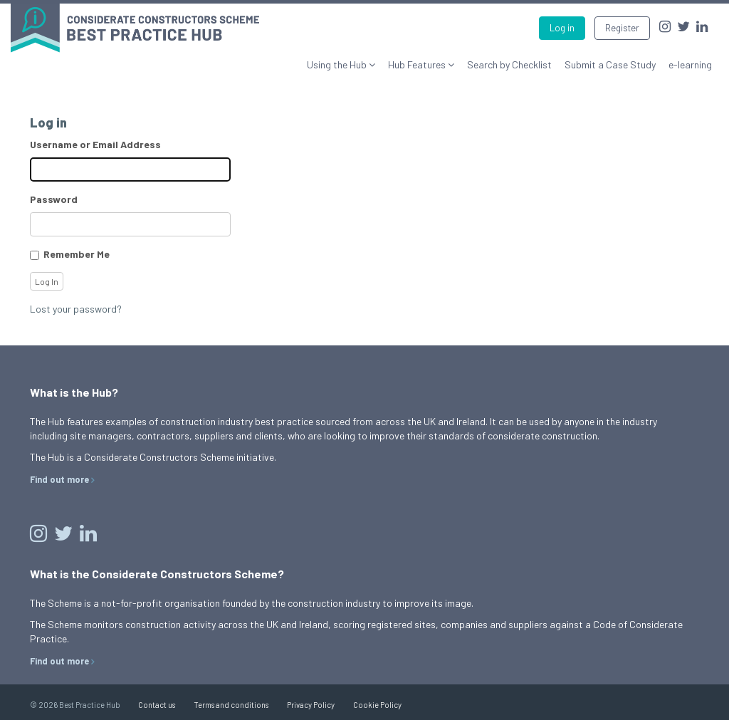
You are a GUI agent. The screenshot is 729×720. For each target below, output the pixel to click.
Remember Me (76, 254)
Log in (562, 27)
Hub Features (418, 64)
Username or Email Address (95, 144)
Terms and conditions (231, 704)
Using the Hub (338, 64)
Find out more (59, 479)
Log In (46, 281)
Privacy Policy (311, 704)
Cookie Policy (377, 704)
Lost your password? (76, 309)
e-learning (690, 64)
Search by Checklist (509, 64)
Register (622, 27)
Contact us (156, 704)
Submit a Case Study (610, 64)
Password (54, 199)
